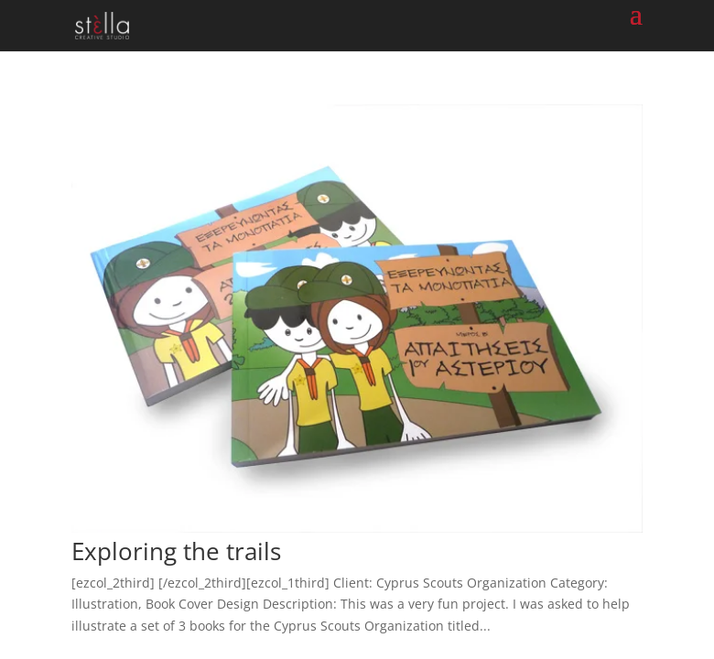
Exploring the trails (176, 551)
